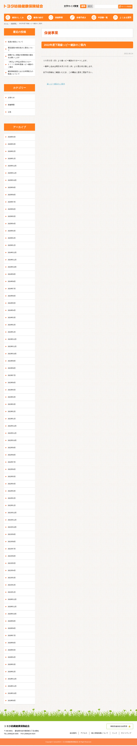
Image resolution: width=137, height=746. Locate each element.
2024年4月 (12, 311)
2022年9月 (12, 449)
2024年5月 (12, 304)
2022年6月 (12, 470)
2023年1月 (12, 420)
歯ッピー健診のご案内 (56, 84)
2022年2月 (12, 499)
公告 (9, 113)
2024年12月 (13, 253)
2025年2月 (12, 239)
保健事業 (59, 17)
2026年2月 (12, 152)
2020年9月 (12, 622)
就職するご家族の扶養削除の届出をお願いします (20, 56)
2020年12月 (13, 600)
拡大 (90, 6)
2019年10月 (13, 694)
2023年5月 (12, 391)
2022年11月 (13, 434)
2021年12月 (13, 514)
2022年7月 (12, 463)
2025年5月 (12, 217)
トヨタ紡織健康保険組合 (23, 6)
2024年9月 (12, 275)
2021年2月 (12, 586)
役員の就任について (16, 42)
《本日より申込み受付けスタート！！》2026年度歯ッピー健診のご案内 (21, 65)
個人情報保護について (99, 734)
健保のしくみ (18, 17)
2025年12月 (13, 167)
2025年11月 (13, 174)
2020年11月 (13, 608)
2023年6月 (12, 383)
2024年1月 (12, 333)
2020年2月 (12, 673)
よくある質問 (125, 17)
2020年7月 (12, 636)
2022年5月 (12, 477)
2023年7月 (12, 376)
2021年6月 (12, 557)
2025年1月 (12, 246)
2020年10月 (13, 615)
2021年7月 (12, 550)
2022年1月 (12, 506)
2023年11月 (13, 347)
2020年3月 (12, 665)
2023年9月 (12, 362)
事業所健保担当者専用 (118, 727)
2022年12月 (13, 427)
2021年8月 (12, 542)
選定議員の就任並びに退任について (20, 48)
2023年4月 (12, 398)
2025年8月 (12, 196)
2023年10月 (13, 355)
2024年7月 (12, 290)
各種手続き (81, 17)
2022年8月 (12, 456)
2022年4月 (12, 485)
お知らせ (11, 98)
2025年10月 (13, 181)
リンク (114, 734)
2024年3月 (12, 318)
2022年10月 (13, 441)
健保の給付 (38, 17)
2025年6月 (12, 210)
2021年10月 (13, 528)
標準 (83, 6)
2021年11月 (13, 521)
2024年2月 (12, 326)
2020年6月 (12, 644)
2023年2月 (12, 412)
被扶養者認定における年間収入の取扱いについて (20, 73)
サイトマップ (126, 734)
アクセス (84, 734)
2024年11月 (13, 261)
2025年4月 (12, 225)
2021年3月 (12, 579)
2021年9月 (12, 535)
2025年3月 (12, 232)
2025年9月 (12, 188)
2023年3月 (12, 405)
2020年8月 (12, 629)
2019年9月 (12, 701)
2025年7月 (12, 203)
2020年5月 (12, 651)
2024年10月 (13, 268)
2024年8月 (12, 282)
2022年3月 (12, 492)
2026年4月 (12, 138)
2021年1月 (12, 593)
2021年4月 (12, 571)
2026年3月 (12, 145)
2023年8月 (12, 369)
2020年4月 (12, 658)
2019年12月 (13, 680)
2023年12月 (13, 340)
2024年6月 (12, 297)
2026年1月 (12, 159)
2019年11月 (13, 687)
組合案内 (73, 734)
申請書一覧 (103, 17)
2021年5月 (12, 564)
